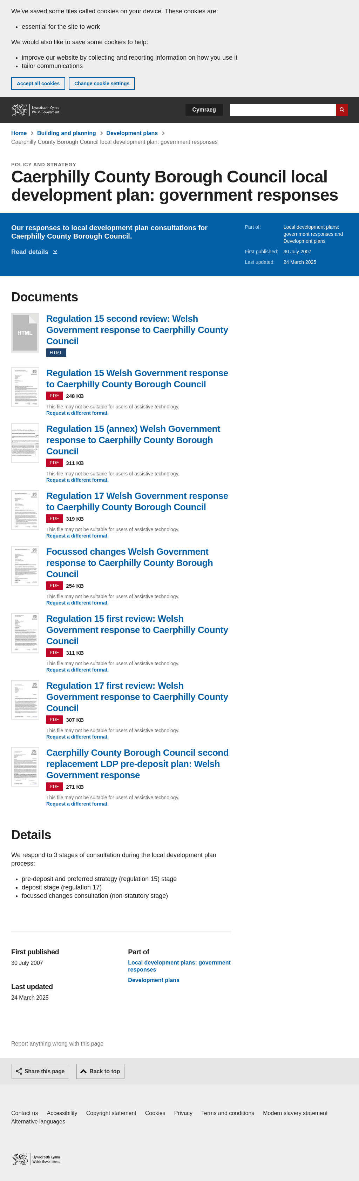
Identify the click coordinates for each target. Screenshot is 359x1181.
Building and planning (66, 133)
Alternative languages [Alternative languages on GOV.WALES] (38, 1122)
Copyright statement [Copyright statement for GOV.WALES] (111, 1113)
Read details (31, 251)
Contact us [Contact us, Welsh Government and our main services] (24, 1113)
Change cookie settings (101, 83)
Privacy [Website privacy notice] (183, 1113)
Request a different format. (77, 413)
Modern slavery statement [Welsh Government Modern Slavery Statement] (295, 1113)
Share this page (45, 1071)
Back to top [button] (104, 1071)
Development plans (132, 133)
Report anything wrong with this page (57, 1044)
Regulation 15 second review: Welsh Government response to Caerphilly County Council (25, 333)
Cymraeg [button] (204, 110)
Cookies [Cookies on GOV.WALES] (155, 1113)
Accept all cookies (38, 83)
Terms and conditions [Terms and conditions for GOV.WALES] (227, 1113)
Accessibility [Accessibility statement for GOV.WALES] (62, 1113)
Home (19, 133)
